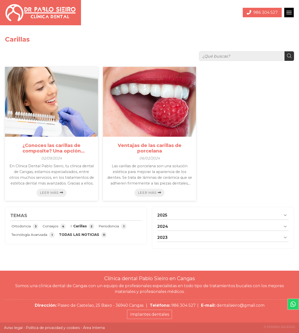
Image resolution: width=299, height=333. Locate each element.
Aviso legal (13, 327)
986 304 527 (183, 305)
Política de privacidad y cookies (53, 327)
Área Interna (94, 327)
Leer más (49, 193)
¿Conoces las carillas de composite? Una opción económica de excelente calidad (51, 148)
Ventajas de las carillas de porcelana (150, 148)
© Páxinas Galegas (279, 327)
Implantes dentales (149, 314)
